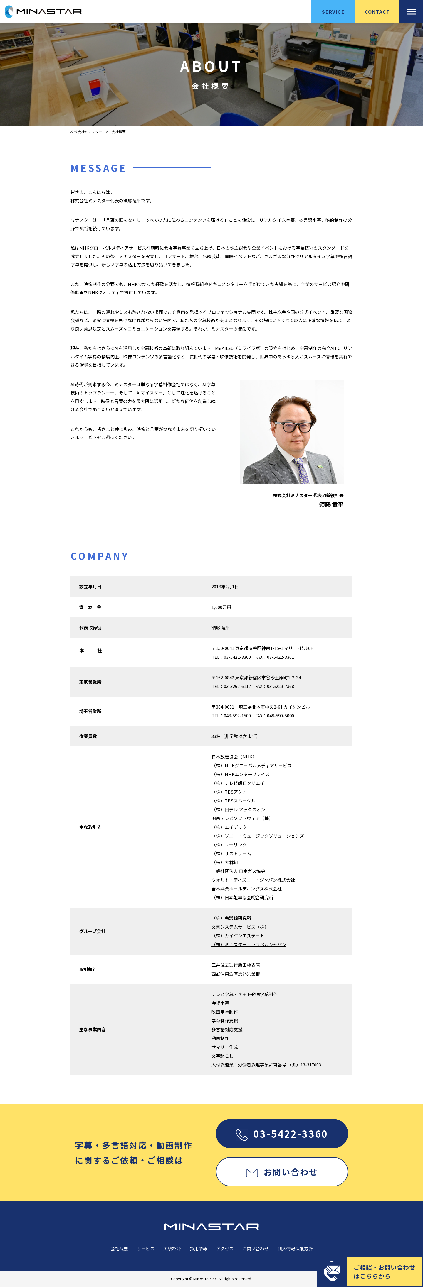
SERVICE (333, 11)
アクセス (225, 1248)
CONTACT (377, 11)
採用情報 (198, 1248)
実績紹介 (172, 1248)
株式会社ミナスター (86, 131)
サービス (146, 1248)
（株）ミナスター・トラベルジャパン (249, 944)
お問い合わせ (282, 1172)
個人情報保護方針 (295, 1248)
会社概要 (119, 1248)
